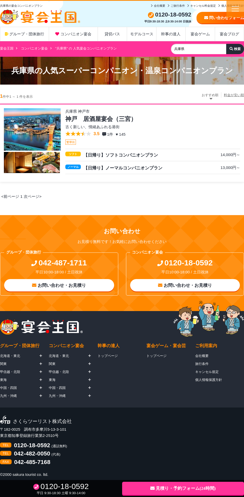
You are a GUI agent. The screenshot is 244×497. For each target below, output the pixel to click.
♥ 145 (121, 134)
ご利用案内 (206, 345)
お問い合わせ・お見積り (59, 285)
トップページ (108, 356)
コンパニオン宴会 (73, 34)
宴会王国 (6, 48)
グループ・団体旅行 (24, 34)
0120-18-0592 (32, 446)
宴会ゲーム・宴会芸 (166, 345)
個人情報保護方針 (208, 380)
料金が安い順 (234, 95)
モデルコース (141, 34)
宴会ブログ (229, 34)
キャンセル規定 (207, 372)
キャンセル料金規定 (203, 5)
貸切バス (112, 34)
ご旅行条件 (178, 5)
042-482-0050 (32, 454)
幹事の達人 (170, 34)
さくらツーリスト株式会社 (42, 421)
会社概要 (159, 5)
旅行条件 (202, 364)
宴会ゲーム (200, 34)
